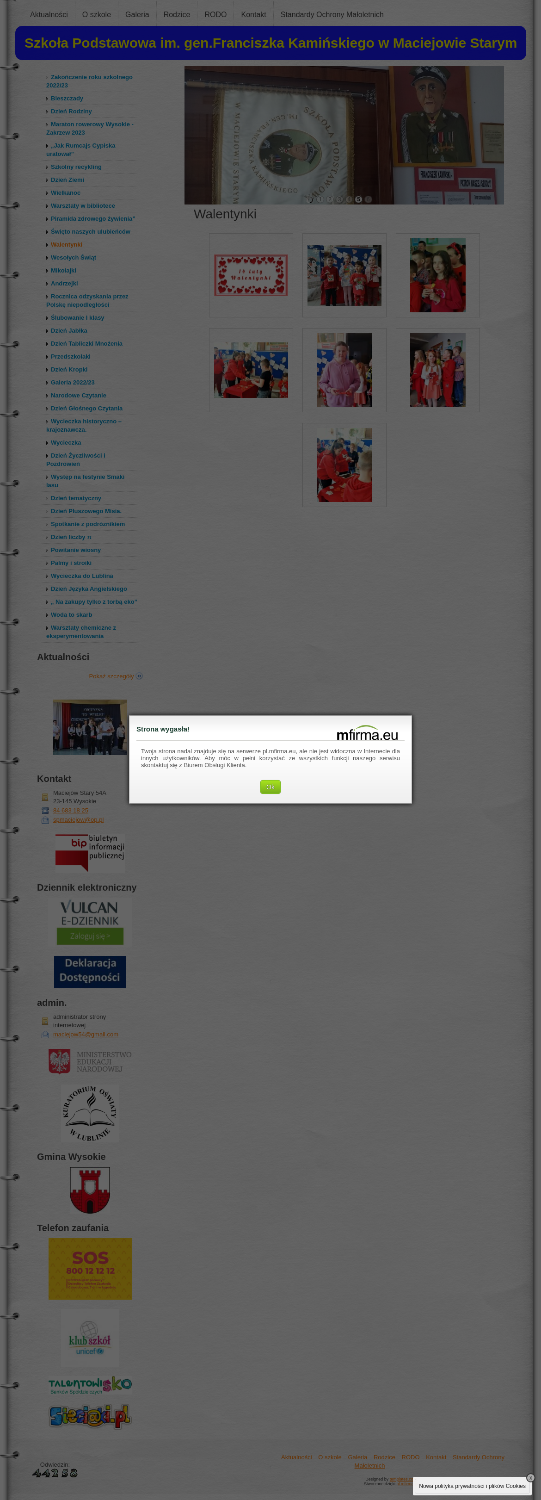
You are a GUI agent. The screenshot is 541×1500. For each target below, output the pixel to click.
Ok (270, 787)
